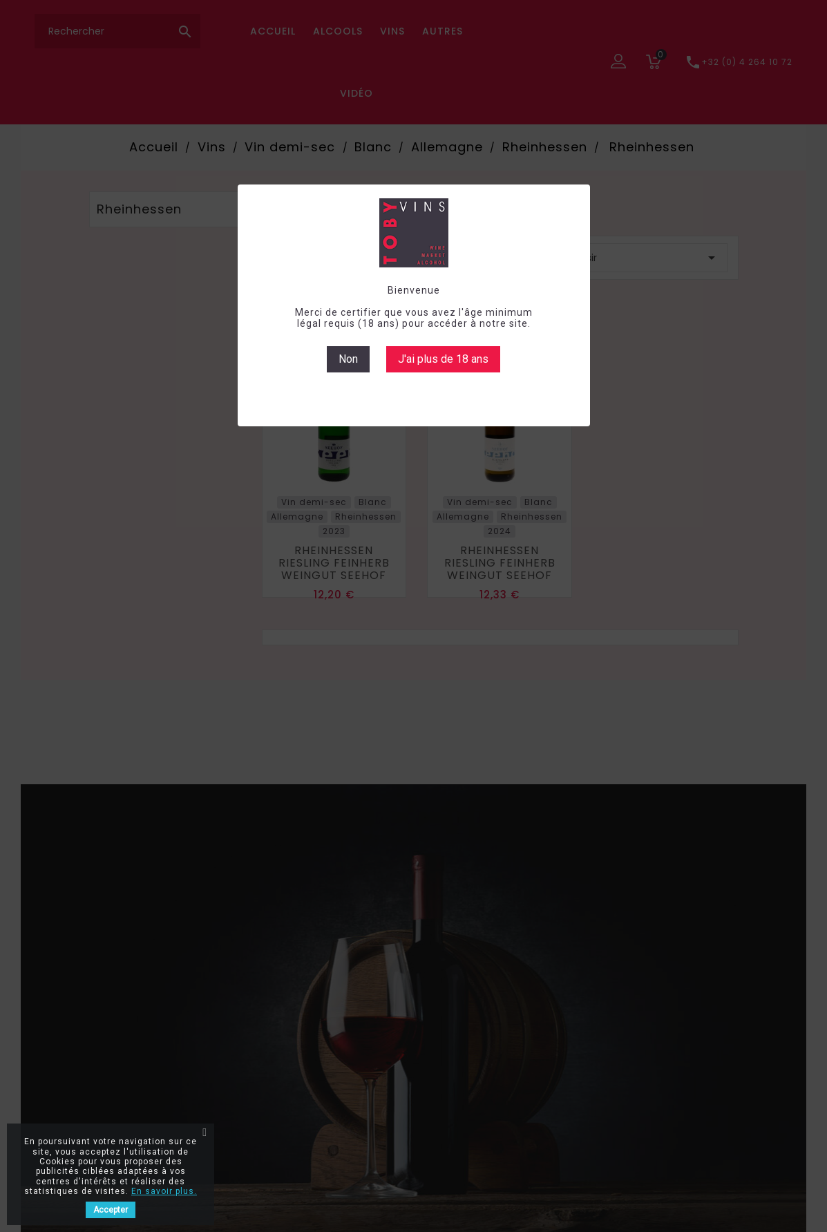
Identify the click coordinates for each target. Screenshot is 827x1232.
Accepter (110, 1210)
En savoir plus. (164, 1191)
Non (348, 359)
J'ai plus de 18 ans (443, 359)
